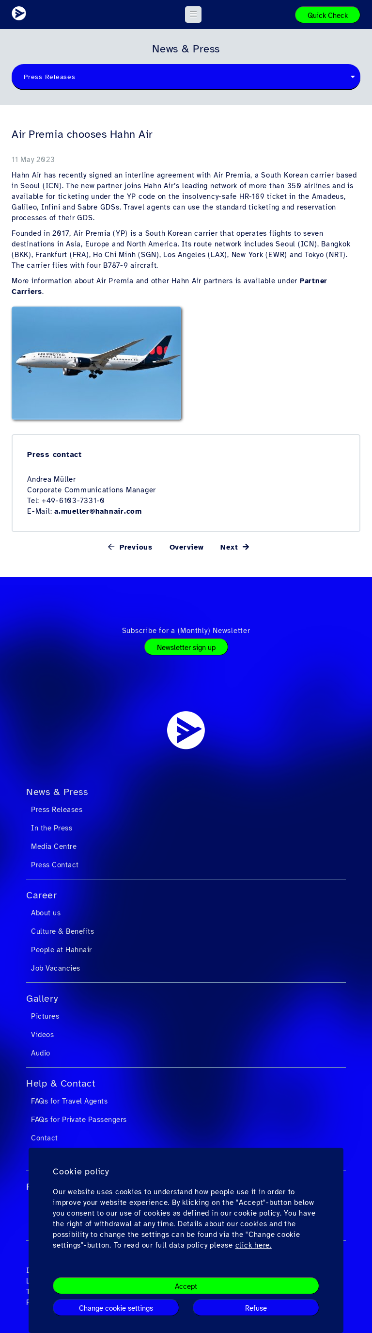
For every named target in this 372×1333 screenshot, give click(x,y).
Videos (42, 1034)
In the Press (51, 828)
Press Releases (56, 809)
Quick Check (328, 15)
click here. (253, 1245)
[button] (193, 14)
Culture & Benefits (62, 931)
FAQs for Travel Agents (69, 1101)
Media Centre (54, 846)
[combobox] (186, 77)
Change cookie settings (116, 1308)
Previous (135, 547)
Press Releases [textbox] (50, 77)
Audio (40, 1053)
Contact (44, 1138)
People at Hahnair (61, 949)
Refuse (256, 1308)
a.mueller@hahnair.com (98, 511)
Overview (187, 547)
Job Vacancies (55, 968)
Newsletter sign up (186, 647)
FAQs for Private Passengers (79, 1119)
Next (230, 547)
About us (46, 913)
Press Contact (55, 865)
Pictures (45, 1016)
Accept (186, 1286)
